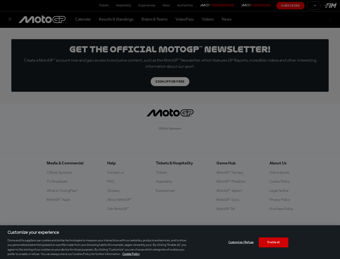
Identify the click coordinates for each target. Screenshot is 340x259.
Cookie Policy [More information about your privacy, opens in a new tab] (131, 254)
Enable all (273, 242)
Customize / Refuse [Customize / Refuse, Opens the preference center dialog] (241, 242)
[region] (170, 242)
